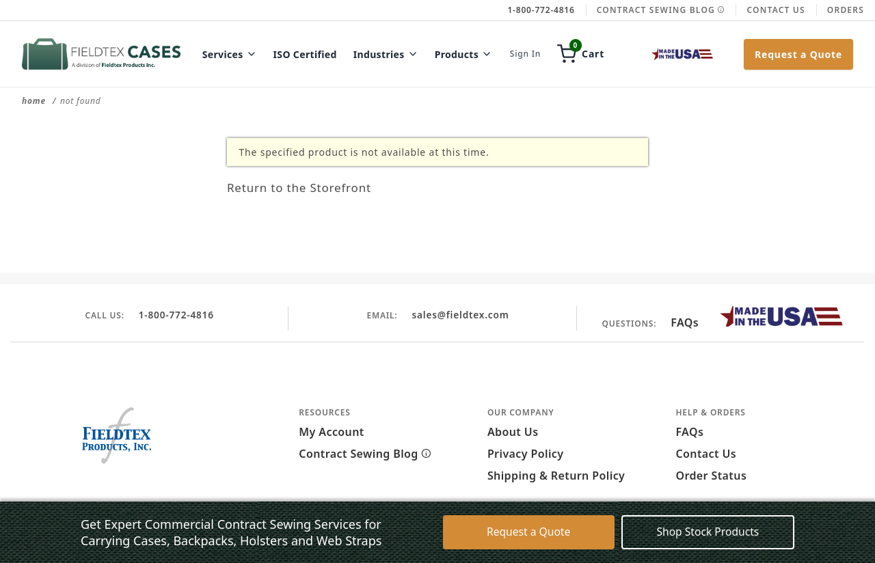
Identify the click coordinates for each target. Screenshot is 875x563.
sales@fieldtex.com (460, 314)
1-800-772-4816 (176, 314)
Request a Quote (798, 54)
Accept (596, 541)
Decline (657, 541)
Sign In (525, 54)
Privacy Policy (525, 453)
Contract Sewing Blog (661, 10)
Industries (385, 54)
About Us (513, 431)
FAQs (685, 322)
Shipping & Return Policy (556, 475)
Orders (845, 10)
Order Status (710, 475)
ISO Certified (305, 54)
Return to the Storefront (314, 186)
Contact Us (775, 10)
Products (464, 54)
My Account (331, 431)
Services (229, 54)
